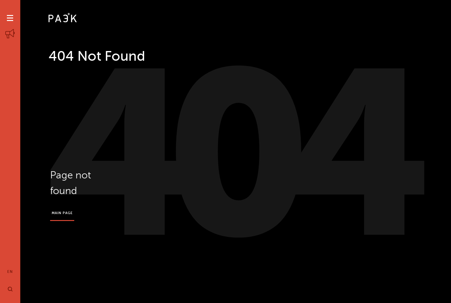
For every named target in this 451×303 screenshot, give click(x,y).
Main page (62, 213)
